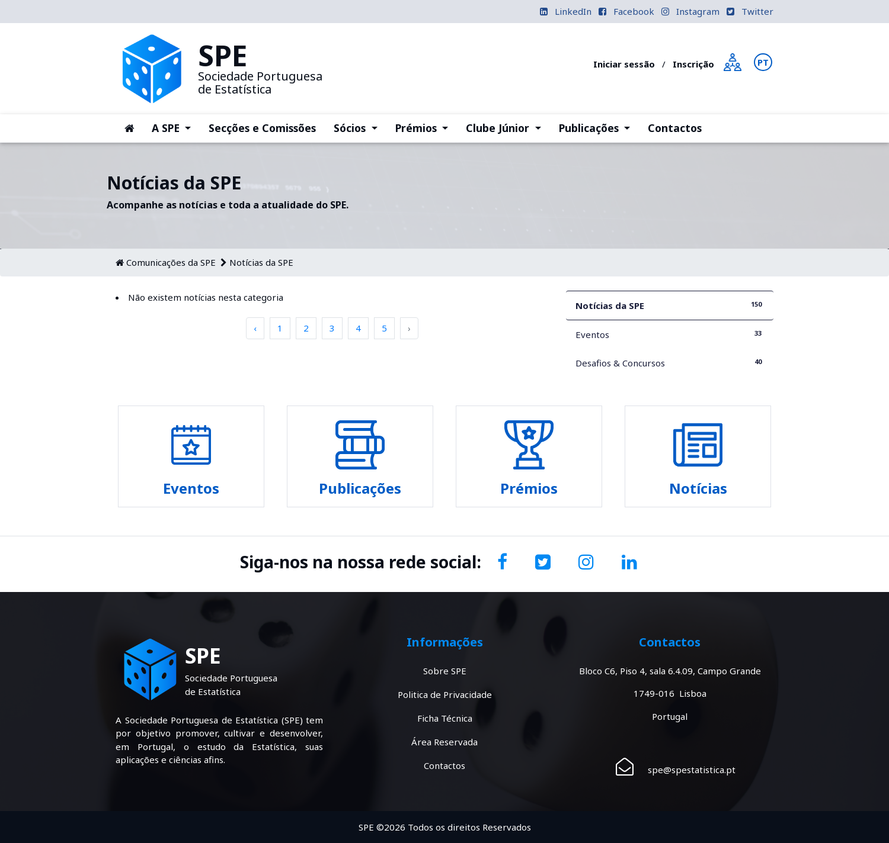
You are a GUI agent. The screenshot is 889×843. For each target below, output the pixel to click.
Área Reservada (444, 742)
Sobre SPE (444, 671)
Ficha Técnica (444, 718)
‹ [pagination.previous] (255, 328)
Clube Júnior (507, 127)
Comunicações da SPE (171, 262)
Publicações (599, 127)
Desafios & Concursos (669, 362)
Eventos (669, 334)
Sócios (360, 127)
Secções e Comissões (262, 128)
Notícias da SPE (261, 262)
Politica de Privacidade (445, 694)
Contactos (675, 128)
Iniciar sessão (624, 64)
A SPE (176, 127)
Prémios (426, 127)
